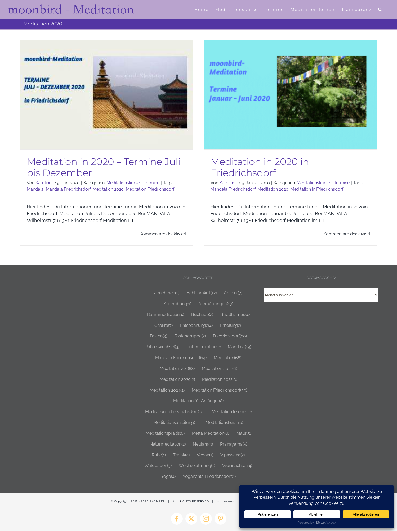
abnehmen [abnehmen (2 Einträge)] (166, 292)
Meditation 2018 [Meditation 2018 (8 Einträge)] (177, 368)
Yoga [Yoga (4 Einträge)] (168, 476)
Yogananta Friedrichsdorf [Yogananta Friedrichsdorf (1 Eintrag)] (209, 476)
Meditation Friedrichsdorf (150, 189)
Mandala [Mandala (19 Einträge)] (239, 346)
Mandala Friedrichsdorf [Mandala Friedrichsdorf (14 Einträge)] (181, 357)
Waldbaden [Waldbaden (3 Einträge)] (158, 465)
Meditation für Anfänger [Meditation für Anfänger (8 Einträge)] (198, 400)
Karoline (43, 182)
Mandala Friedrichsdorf (68, 189)
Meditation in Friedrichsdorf (314, 189)
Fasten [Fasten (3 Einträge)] (158, 336)
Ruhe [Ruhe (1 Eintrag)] (159, 454)
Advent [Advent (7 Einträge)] (233, 292)
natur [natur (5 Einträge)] (243, 433)
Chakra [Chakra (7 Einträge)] (163, 325)
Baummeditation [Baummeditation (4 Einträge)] (165, 314)
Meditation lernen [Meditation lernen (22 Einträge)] (232, 411)
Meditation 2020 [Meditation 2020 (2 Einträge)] (177, 379)
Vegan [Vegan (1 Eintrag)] (205, 454)
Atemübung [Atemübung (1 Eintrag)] (177, 303)
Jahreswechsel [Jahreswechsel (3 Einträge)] (162, 346)
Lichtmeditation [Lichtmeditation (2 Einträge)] (203, 346)
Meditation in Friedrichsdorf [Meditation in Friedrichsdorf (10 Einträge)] (174, 411)
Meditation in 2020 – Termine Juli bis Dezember (103, 167)
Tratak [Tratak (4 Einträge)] (181, 454)
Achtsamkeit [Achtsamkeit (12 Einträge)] (201, 292)
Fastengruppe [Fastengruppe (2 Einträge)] (190, 336)
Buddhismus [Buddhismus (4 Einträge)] (235, 314)
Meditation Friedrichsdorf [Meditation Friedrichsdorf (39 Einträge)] (219, 390)
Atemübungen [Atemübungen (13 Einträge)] (215, 303)
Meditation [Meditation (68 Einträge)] (227, 357)
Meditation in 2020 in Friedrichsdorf (257, 167)
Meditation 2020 (108, 189)
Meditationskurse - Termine (132, 182)
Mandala (35, 189)
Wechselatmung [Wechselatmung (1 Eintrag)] (197, 465)
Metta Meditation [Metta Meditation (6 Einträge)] (210, 433)
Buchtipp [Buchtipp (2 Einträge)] (202, 314)
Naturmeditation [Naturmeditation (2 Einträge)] (168, 443)
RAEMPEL (157, 501)
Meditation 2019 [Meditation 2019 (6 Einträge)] (219, 368)
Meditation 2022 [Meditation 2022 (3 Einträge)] (219, 379)
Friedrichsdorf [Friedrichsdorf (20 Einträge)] (230, 336)
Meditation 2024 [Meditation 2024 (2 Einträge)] (167, 390)
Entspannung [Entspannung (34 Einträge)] (196, 325)
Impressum (225, 501)
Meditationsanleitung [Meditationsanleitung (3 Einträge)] (175, 422)
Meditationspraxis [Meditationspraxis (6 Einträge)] (165, 433)
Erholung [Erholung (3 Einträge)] (231, 325)
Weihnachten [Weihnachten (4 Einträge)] (237, 465)
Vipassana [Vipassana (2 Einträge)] (232, 454)
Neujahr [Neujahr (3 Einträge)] (203, 443)
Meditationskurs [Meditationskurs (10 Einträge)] (224, 422)
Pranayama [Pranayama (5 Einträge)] (233, 443)
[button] (380, 9)
